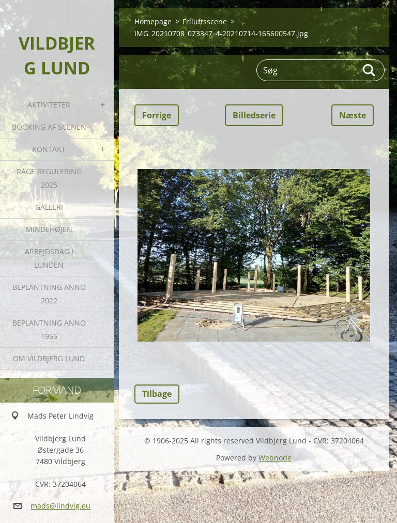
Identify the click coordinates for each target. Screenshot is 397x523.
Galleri (49, 207)
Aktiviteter (48, 105)
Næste (352, 115)
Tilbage (157, 393)
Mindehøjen (49, 229)
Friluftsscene (204, 21)
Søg (369, 70)
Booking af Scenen (49, 127)
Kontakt (49, 149)
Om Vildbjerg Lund (49, 358)
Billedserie (254, 115)
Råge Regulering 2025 (49, 178)
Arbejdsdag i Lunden (49, 258)
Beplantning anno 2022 (49, 293)
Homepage (153, 21)
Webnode (275, 458)
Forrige (156, 115)
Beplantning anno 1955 (49, 329)
